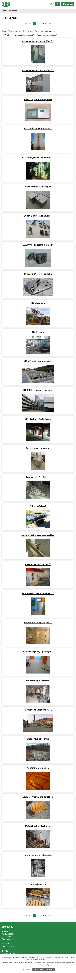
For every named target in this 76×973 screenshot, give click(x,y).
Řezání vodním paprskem (46, 31)
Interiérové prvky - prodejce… (38, 651)
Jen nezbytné (38, 969)
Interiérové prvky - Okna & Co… (38, 593)
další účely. (45, 959)
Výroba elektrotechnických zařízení (19, 35)
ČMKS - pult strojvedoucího (38, 274)
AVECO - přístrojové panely (38, 99)
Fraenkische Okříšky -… (38, 477)
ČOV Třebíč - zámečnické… (38, 361)
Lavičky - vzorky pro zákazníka (38, 797)
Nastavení (50, 969)
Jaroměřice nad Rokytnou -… (38, 709)
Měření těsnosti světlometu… (38, 855)
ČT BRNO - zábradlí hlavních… (38, 390)
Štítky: (4, 31)
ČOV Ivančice (38, 303)
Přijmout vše (26, 969)
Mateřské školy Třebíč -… (38, 826)
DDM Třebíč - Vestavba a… (38, 419)
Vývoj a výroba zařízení (47, 35)
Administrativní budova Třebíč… (38, 41)
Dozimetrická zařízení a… (38, 448)
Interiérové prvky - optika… (38, 622)
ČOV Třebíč (38, 332)
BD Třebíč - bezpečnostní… (38, 128)
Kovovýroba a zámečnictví (21, 31)
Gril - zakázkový (38, 506)
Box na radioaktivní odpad (38, 186)
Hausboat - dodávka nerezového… (38, 535)
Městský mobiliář (38, 884)
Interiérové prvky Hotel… (38, 680)
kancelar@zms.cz (8, 954)
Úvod (4, 11)
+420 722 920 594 (9, 946)
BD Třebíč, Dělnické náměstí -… (38, 157)
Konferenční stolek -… (38, 768)
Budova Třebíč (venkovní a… (38, 215)
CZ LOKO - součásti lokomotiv (38, 245)
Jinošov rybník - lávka (38, 739)
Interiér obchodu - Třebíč (38, 564)
